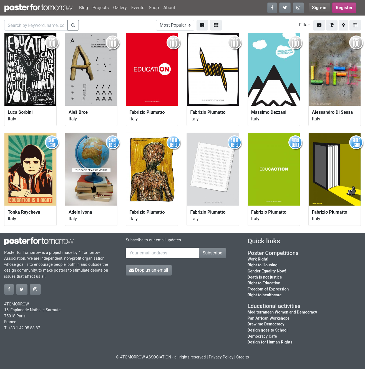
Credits (242, 357)
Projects (100, 7)
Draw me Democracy (266, 324)
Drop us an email (148, 270)
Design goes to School (268, 330)
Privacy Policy (221, 357)
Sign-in (319, 7)
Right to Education (264, 283)
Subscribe (212, 253)
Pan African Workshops (269, 318)
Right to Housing (263, 265)
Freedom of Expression (268, 289)
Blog (83, 7)
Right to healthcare (265, 295)
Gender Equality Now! (267, 271)
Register (344, 7)
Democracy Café (262, 336)
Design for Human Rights (270, 342)
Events (137, 7)
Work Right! (258, 259)
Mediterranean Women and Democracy (282, 312)
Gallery (120, 7)
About (169, 7)
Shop (154, 7)
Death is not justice (265, 277)
